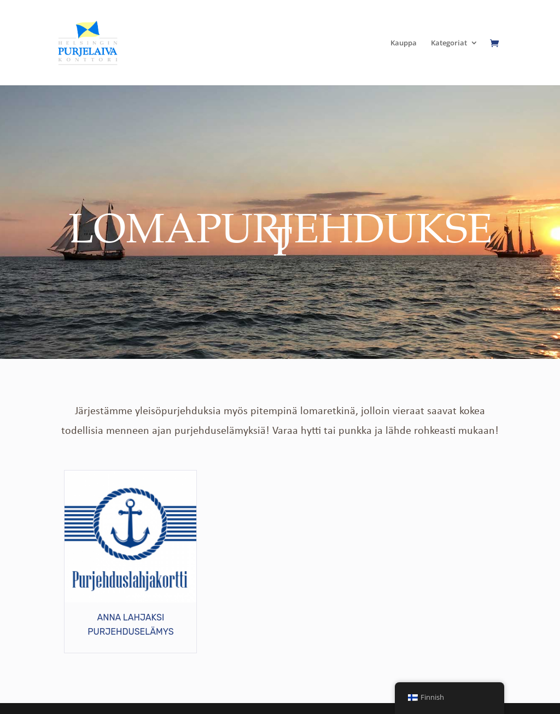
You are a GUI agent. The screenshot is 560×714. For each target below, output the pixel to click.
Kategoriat (449, 43)
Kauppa (403, 43)
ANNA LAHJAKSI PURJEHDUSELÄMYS (130, 624)
